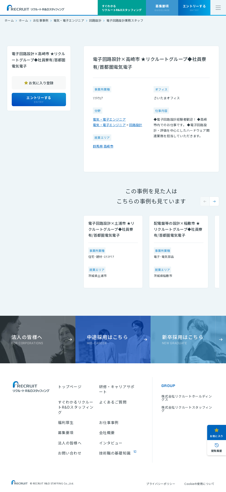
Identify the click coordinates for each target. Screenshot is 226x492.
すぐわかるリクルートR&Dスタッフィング (76, 407)
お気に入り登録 (41, 82)
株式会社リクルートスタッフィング (186, 409)
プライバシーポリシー (160, 484)
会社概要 (107, 432)
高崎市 (108, 146)
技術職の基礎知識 (115, 452)
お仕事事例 (41, 20)
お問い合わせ (70, 452)
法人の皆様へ (70, 442)
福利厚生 (66, 422)
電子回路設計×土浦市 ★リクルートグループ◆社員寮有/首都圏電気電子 (111, 229)
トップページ (70, 386)
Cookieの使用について (199, 484)
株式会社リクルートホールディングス (186, 398)
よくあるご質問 (113, 401)
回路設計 (95, 20)
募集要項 (66, 432)
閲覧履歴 (216, 450)
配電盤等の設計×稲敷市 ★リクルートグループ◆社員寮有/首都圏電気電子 (178, 229)
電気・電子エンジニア (69, 20)
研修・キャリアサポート (116, 389)
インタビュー (111, 442)
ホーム (9, 20)
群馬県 (98, 146)
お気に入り (216, 436)
